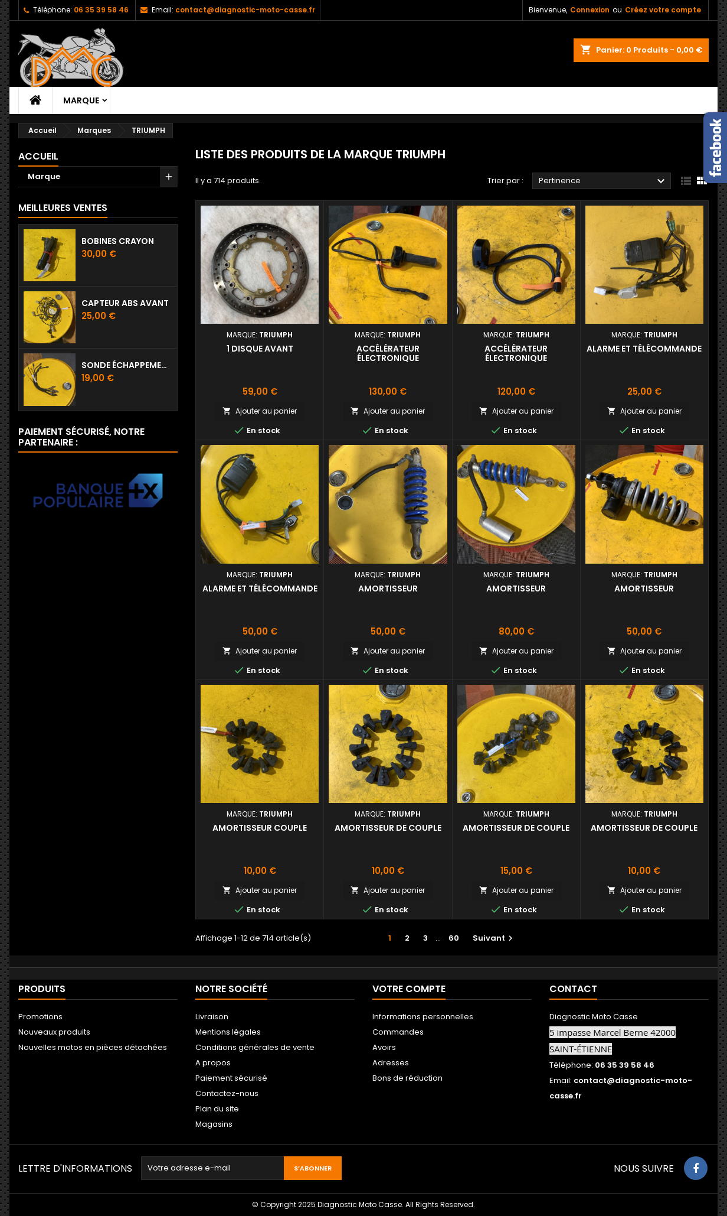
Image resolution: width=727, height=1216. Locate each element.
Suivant (494, 938)
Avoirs (384, 1047)
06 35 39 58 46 (101, 10)
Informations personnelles (422, 1016)
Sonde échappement (126, 365)
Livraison (211, 1016)
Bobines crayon (117, 241)
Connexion (590, 10)
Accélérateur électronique (388, 353)
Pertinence (603, 181)
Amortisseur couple (259, 828)
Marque (81, 100)
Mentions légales (228, 1032)
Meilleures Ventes (62, 207)
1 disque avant (260, 349)
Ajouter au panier (259, 411)
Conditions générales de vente (255, 1047)
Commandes (398, 1032)
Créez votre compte (663, 10)
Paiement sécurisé (231, 1078)
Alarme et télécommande (644, 349)
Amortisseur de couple (388, 828)
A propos (213, 1062)
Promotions (40, 1016)
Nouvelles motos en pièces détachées (92, 1047)
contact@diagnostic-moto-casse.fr (245, 10)
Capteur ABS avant (125, 303)
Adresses (390, 1062)
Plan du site (217, 1108)
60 (453, 938)
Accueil (38, 156)
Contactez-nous (226, 1093)
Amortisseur (388, 588)
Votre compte (409, 989)
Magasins (213, 1124)
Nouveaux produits (54, 1032)
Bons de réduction (407, 1078)
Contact (573, 989)
